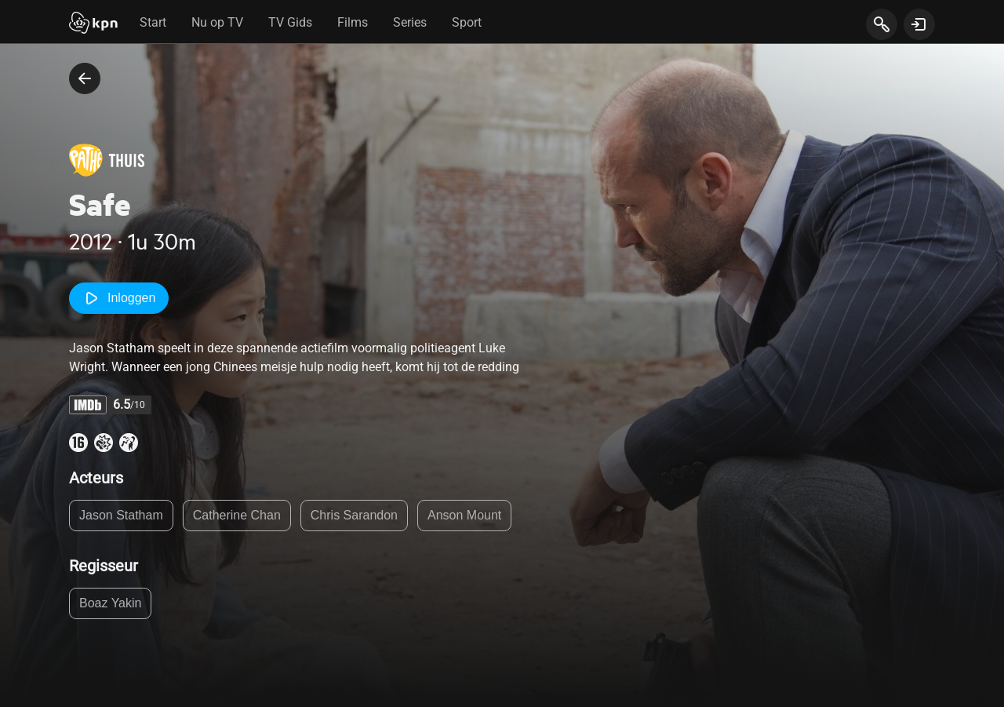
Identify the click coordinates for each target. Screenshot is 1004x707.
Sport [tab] (467, 22)
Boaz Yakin (110, 603)
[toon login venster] (919, 24)
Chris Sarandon (354, 515)
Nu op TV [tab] (217, 22)
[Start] (93, 24)
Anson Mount (464, 515)
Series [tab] (410, 22)
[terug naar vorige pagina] (84, 78)
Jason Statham (121, 515)
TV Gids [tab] (290, 22)
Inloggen (118, 298)
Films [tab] (352, 22)
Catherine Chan (237, 515)
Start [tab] (153, 22)
